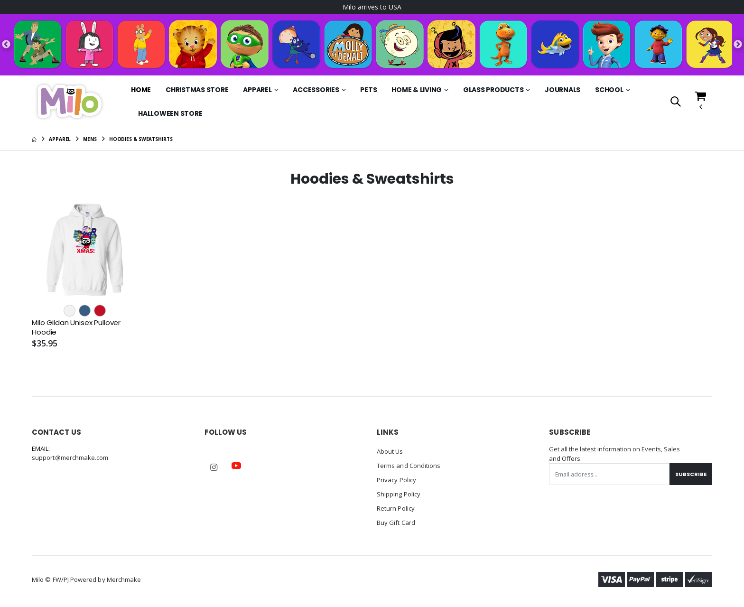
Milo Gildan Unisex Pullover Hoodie (76, 327)
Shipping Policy (398, 494)
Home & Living (416, 89)
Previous (6, 44)
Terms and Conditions (408, 465)
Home (141, 89)
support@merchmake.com (70, 457)
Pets (368, 89)
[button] (675, 102)
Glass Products (493, 89)
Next (738, 44)
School (609, 89)
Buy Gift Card (396, 522)
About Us (390, 451)
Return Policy (396, 508)
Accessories (316, 89)
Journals (562, 89)
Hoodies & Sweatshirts (141, 139)
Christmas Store (197, 89)
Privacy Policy (396, 480)
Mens (90, 139)
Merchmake (124, 579)
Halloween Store (170, 113)
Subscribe (691, 474)
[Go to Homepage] (69, 101)
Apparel (257, 89)
